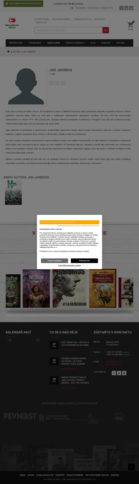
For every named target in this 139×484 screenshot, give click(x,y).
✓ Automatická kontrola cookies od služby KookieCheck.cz (77, 226)
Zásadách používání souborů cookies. (74, 251)
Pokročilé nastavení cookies (69, 265)
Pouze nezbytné (55, 261)
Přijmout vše (84, 261)
